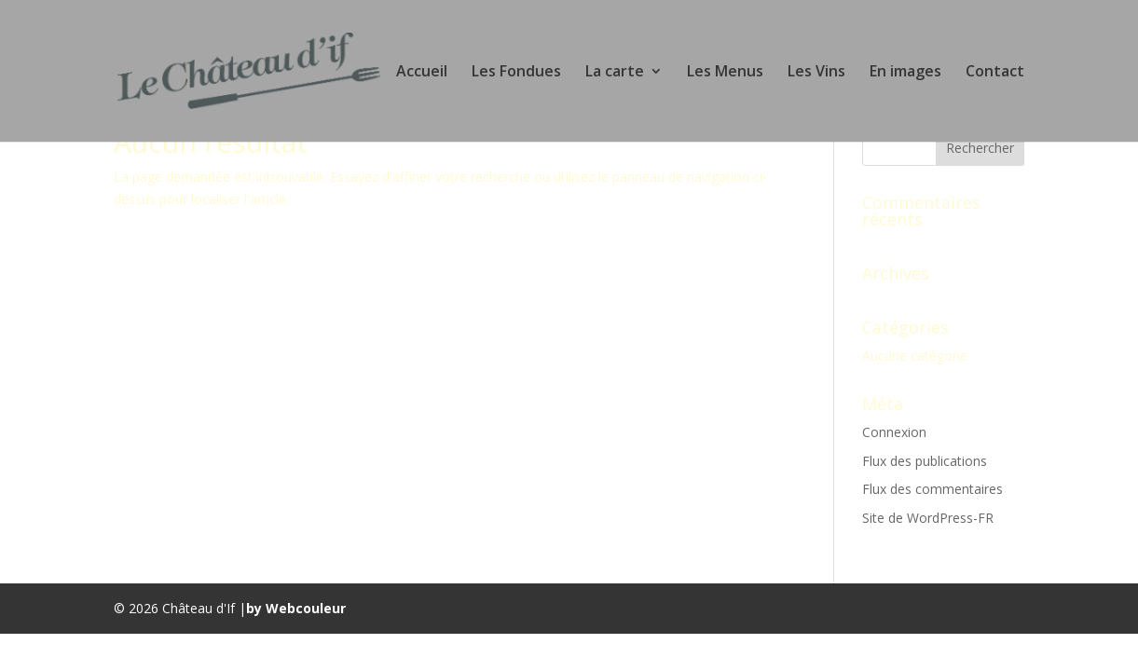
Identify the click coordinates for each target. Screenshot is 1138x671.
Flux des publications (924, 461)
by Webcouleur (296, 608)
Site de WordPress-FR (928, 518)
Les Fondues (516, 72)
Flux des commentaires (932, 489)
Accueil (421, 72)
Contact (995, 72)
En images (905, 72)
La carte (614, 72)
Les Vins (816, 72)
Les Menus (725, 72)
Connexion (894, 432)
